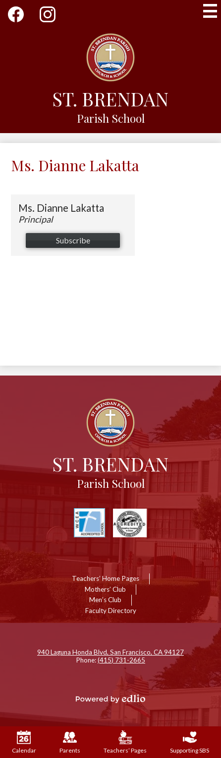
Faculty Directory (110, 611)
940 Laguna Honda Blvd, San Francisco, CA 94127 (110, 652)
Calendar (24, 742)
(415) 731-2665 (121, 660)
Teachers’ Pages (125, 742)
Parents (69, 742)
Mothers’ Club (105, 589)
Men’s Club (105, 600)
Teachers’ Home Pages (105, 578)
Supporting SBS (189, 742)
